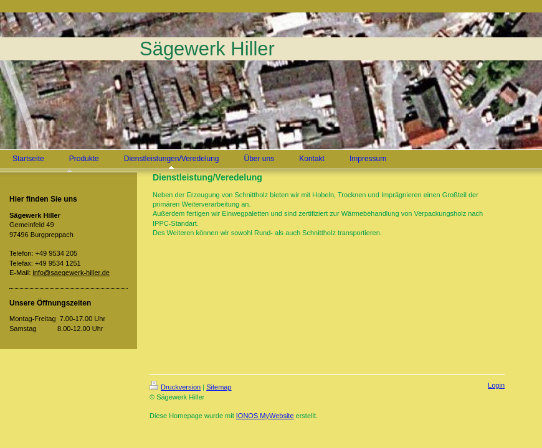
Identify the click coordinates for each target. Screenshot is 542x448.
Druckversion (175, 387)
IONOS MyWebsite (265, 415)
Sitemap (218, 387)
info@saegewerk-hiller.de (71, 272)
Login (496, 385)
